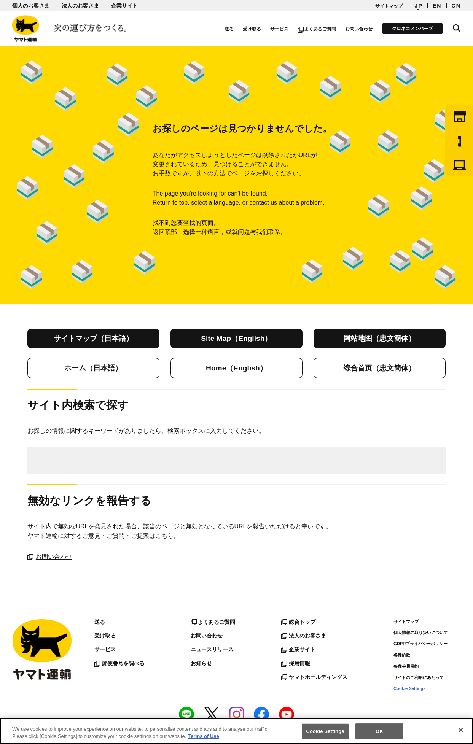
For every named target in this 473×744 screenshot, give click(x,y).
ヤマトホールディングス (314, 677)
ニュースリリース (212, 649)
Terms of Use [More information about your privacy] (203, 736)
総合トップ (298, 622)
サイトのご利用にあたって (418, 677)
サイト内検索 (457, 27)
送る (229, 29)
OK (379, 731)
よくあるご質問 (317, 29)
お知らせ (201, 663)
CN (456, 5)
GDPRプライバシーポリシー (420, 643)
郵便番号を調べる (119, 663)
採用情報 (295, 663)
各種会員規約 (406, 666)
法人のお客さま (80, 6)
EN (437, 5)
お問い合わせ (359, 29)
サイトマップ (389, 6)
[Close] (460, 730)
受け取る (253, 29)
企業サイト (124, 6)
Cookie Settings (409, 688)
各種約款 (401, 655)
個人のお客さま (30, 6)
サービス (280, 29)
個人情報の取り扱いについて (420, 632)
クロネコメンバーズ (413, 28)
